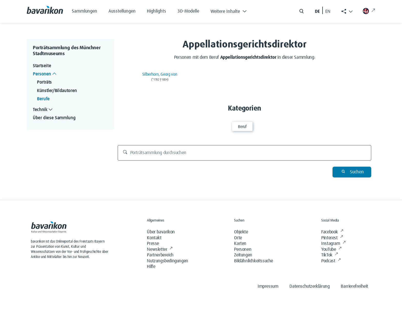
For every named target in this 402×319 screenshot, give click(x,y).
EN (327, 11)
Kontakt (154, 238)
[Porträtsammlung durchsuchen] (244, 153)
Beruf (242, 127)
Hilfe (151, 266)
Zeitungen (243, 255)
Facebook (332, 232)
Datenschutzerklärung (309, 286)
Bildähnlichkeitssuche (253, 261)
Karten (240, 243)
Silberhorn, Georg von (159, 74)
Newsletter (160, 250)
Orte (238, 238)
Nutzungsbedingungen (167, 261)
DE (317, 11)
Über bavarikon (161, 232)
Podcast (330, 261)
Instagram (333, 244)
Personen (242, 249)
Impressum (268, 286)
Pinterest (332, 238)
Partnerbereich (160, 255)
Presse (153, 243)
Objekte (241, 232)
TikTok (329, 255)
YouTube (331, 250)
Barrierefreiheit (354, 286)
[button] (232, 10)
